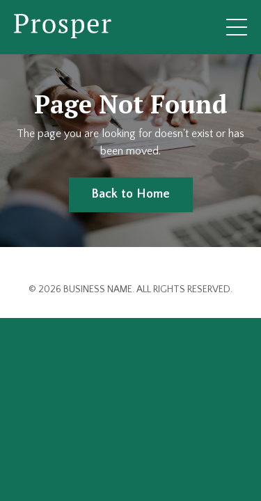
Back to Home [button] (131, 194)
